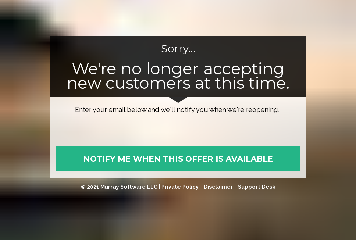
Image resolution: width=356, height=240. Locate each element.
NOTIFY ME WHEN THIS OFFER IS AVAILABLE (178, 159)
